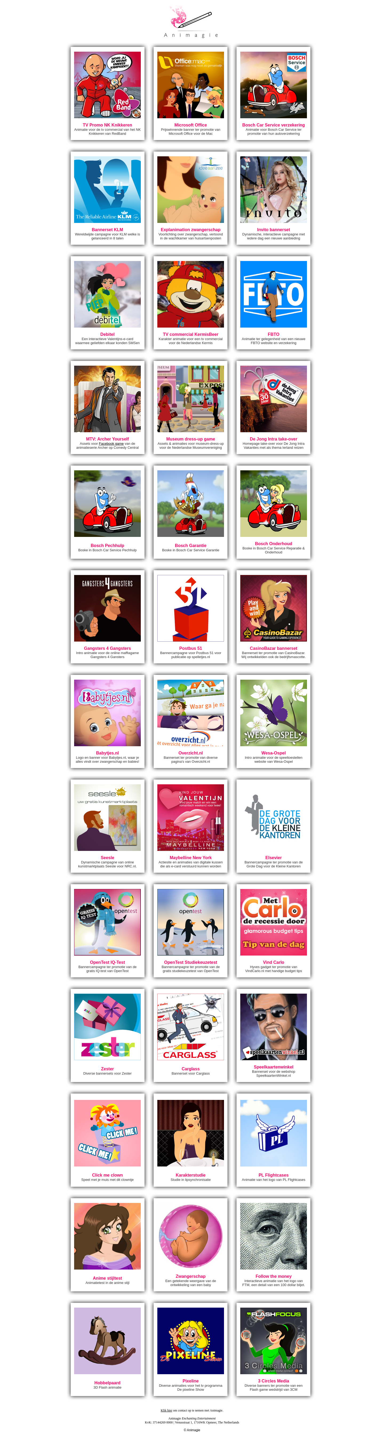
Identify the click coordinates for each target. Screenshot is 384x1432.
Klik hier (166, 1410)
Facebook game (111, 444)
